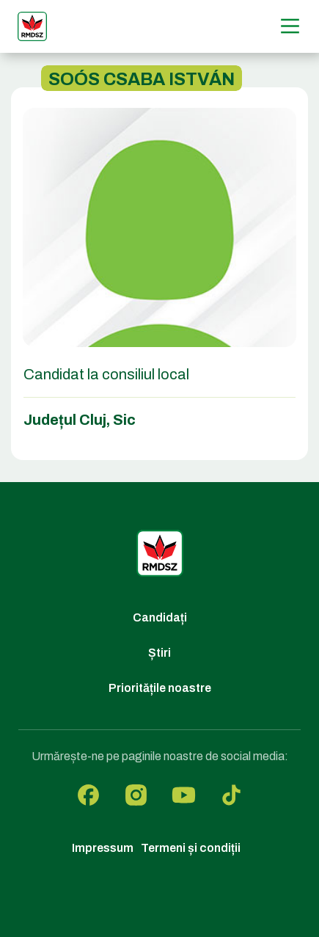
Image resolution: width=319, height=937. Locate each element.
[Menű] (290, 26)
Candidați (160, 617)
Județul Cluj (64, 420)
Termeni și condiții (191, 848)
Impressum (102, 848)
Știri (159, 652)
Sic (124, 420)
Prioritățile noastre (160, 688)
